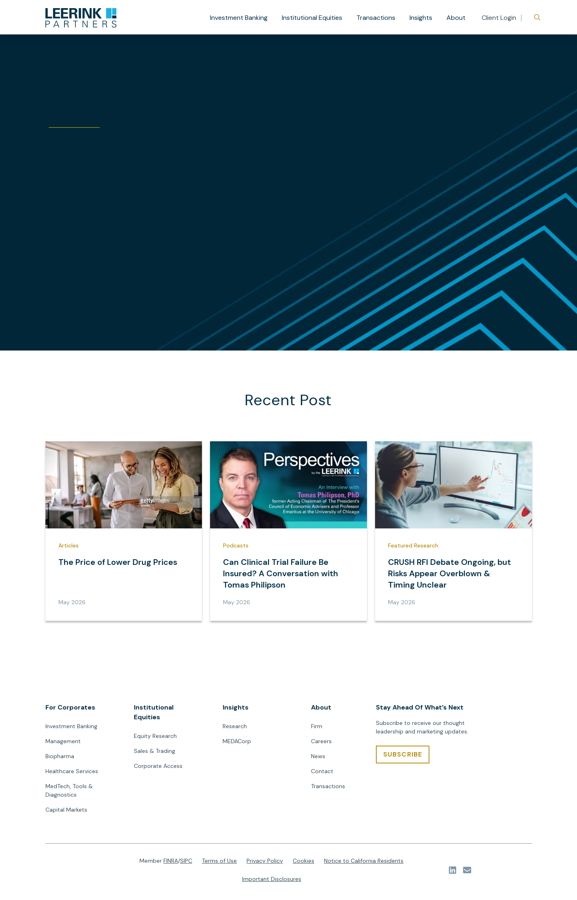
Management (63, 741)
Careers (321, 741)
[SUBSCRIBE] (403, 754)
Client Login (499, 17)
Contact (322, 771)
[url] (80, 18)
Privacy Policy (265, 860)
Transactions (375, 17)
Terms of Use (219, 860)
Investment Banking (239, 17)
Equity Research (155, 736)
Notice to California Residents (363, 860)
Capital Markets (66, 809)
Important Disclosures (271, 879)
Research (235, 726)
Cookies (303, 860)
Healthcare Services (71, 771)
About (455, 17)
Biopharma (59, 756)
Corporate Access (158, 766)
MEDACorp (237, 741)
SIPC (186, 860)
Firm (316, 726)
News (318, 756)
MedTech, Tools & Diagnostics (69, 790)
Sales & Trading (154, 751)
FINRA (170, 860)
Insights (421, 17)
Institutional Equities (312, 17)
